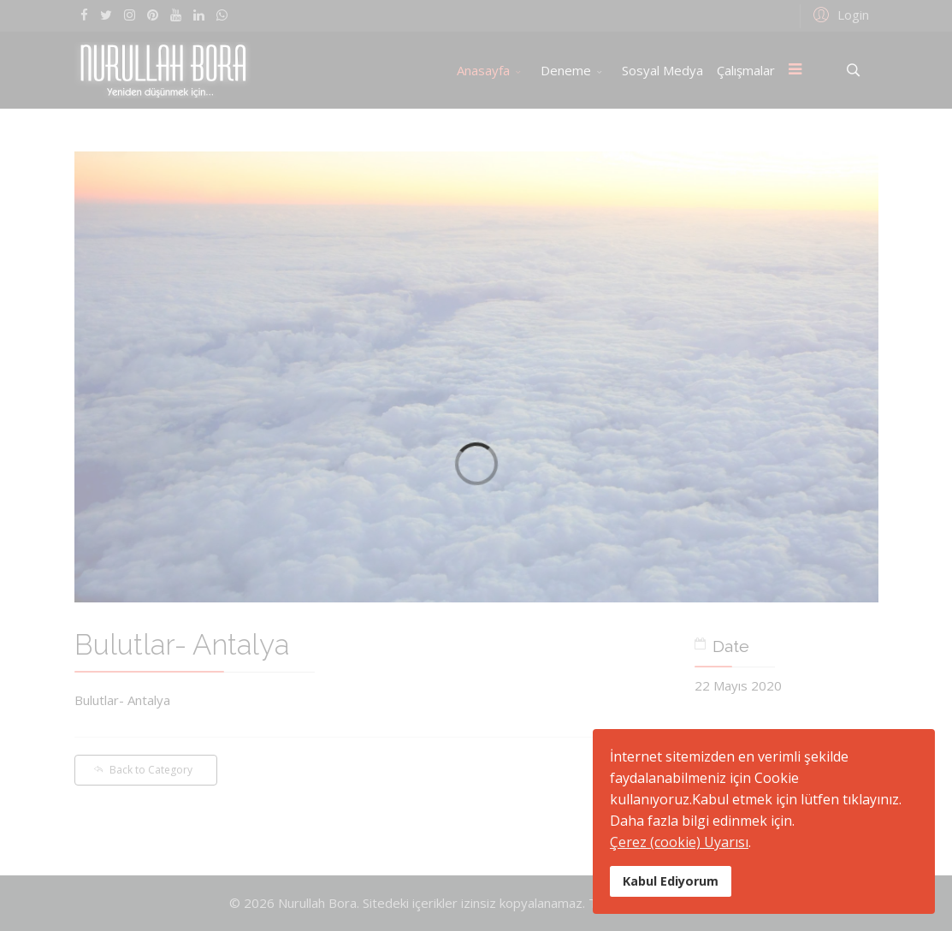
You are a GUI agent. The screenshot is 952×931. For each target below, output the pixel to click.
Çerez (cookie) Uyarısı (679, 842)
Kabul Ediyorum (670, 881)
